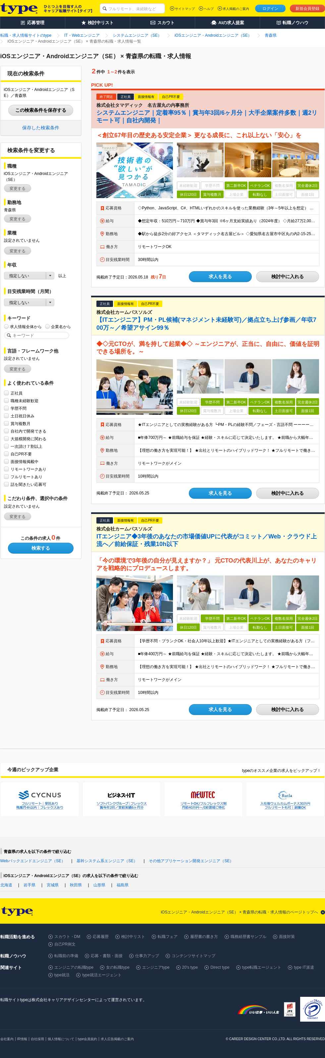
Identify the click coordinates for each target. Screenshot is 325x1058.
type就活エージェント (102, 975)
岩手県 (29, 885)
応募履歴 (101, 936)
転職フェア (168, 936)
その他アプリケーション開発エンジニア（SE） (191, 861)
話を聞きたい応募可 (28, 484)
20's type (190, 967)
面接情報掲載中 (24, 461)
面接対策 (287, 936)
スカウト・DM (67, 936)
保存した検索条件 (40, 127)
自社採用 (37, 1039)
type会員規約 (87, 1039)
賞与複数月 (20, 423)
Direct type (219, 967)
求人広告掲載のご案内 (117, 1039)
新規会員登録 (307, 8)
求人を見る (220, 276)
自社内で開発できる (28, 431)
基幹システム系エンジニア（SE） (107, 861)
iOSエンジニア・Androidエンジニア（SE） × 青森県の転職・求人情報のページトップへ (239, 912)
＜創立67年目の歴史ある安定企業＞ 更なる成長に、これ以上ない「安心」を (198, 135)
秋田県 (76, 885)
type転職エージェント (262, 967)
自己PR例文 (65, 944)
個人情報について (61, 1039)
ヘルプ (209, 9)
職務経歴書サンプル (248, 936)
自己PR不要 (21, 453)
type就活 (62, 975)
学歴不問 (19, 408)
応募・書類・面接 (107, 955)
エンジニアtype (156, 967)
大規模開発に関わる (28, 438)
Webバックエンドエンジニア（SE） (32, 861)
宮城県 (53, 885)
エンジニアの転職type (74, 967)
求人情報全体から (26, 326)
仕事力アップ (147, 955)
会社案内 (7, 1039)
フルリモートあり (26, 476)
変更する (18, 188)
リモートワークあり (28, 469)
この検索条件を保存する (40, 110)
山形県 (99, 885)
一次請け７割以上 (26, 446)
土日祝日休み (22, 415)
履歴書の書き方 (204, 936)
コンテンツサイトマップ (193, 955)
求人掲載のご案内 (236, 9)
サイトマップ (185, 9)
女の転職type (118, 967)
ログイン (270, 8)
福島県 (123, 885)
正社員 (17, 393)
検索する (40, 548)
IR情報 (22, 1039)
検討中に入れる (287, 276)
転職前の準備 (66, 955)
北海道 (6, 885)
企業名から (61, 326)
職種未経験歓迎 (24, 400)
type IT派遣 (304, 967)
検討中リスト (133, 936)
